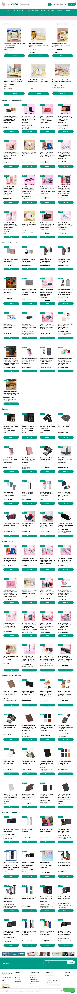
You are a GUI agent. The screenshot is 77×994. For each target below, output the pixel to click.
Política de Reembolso (19, 988)
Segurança (32, 983)
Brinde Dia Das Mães (33, 10)
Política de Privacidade (35, 985)
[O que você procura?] (50, 4)
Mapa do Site (17, 979)
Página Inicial (17, 975)
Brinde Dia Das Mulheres (19, 10)
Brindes (7, 10)
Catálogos (49, 14)
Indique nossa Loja (18, 983)
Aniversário (26, 14)
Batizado (68, 10)
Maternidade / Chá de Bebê (46, 10)
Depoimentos (17, 985)
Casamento (59, 10)
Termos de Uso (33, 977)
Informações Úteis (34, 972)
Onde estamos (18, 981)
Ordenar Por (61, 24)
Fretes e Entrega (33, 979)
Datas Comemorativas (38, 14)
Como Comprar (33, 975)
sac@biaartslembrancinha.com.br (53, 985)
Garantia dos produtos (34, 981)
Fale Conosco (17, 977)
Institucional (17, 972)
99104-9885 (49, 975)
